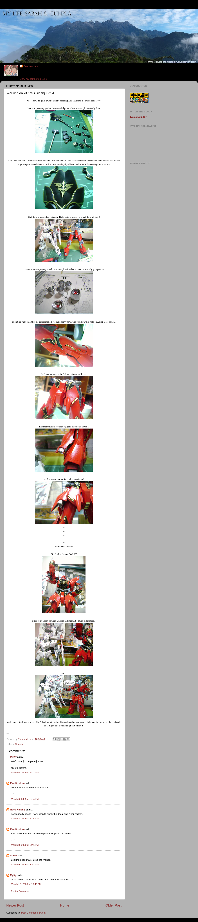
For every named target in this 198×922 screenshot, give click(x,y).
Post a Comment (20, 891)
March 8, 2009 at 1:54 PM (25, 818)
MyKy (13, 757)
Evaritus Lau (30, 66)
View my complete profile (33, 79)
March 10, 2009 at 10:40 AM (26, 884)
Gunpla (19, 744)
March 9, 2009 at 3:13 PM (25, 864)
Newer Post (15, 905)
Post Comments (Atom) (33, 912)
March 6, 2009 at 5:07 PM (25, 772)
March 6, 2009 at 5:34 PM (25, 799)
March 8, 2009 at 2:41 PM (25, 845)
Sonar (13, 855)
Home (64, 905)
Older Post (113, 905)
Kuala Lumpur (138, 116)
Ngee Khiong (17, 809)
